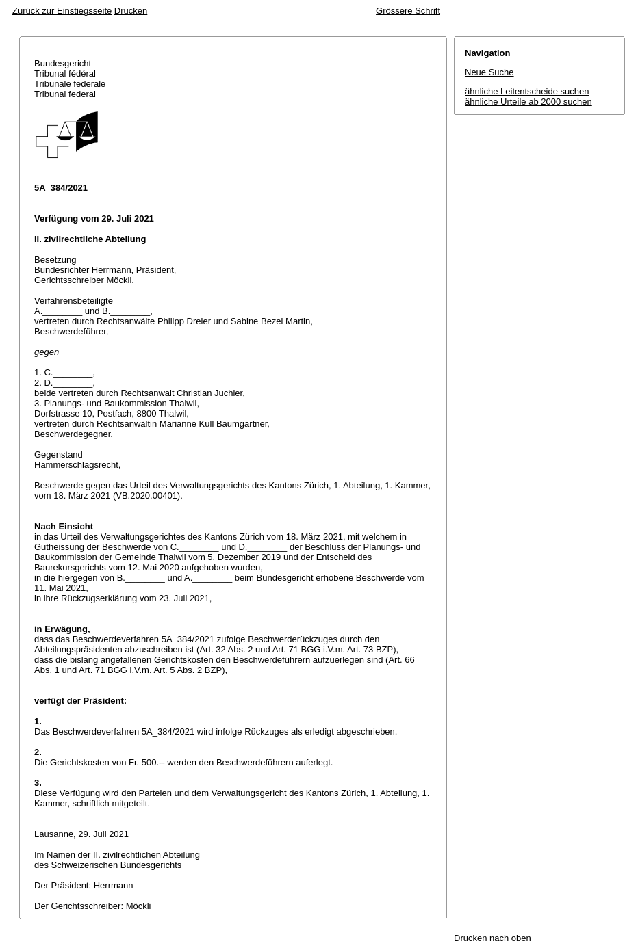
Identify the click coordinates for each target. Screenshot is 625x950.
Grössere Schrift (408, 10)
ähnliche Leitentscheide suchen (527, 91)
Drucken (130, 10)
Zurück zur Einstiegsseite (62, 10)
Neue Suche (489, 72)
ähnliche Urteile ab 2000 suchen (528, 101)
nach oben (510, 938)
